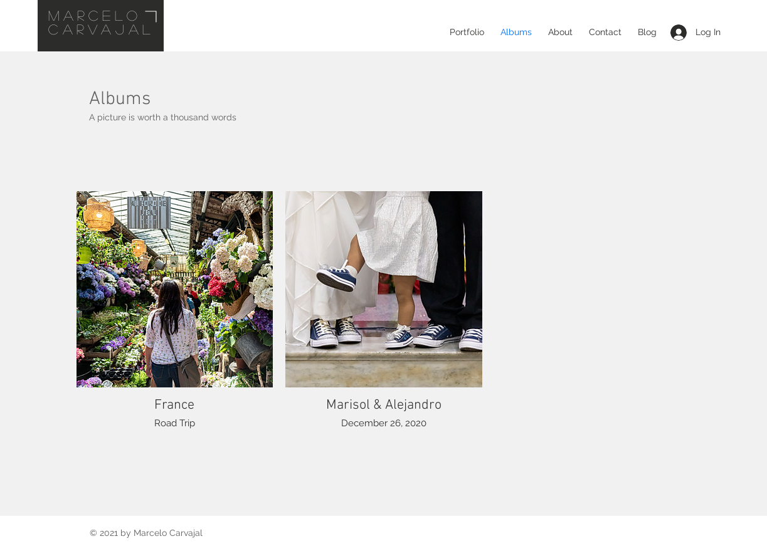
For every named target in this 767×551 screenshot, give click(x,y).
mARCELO (94, 15)
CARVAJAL (101, 29)
